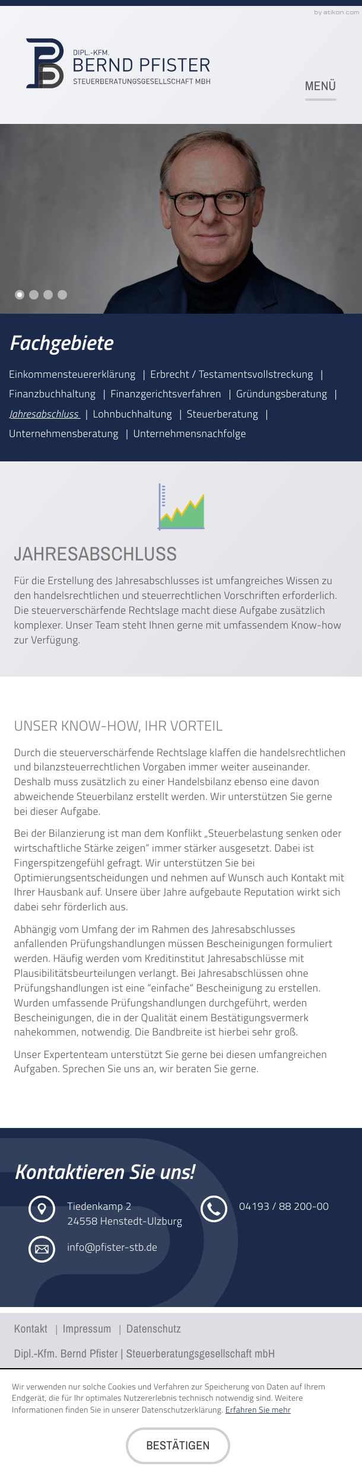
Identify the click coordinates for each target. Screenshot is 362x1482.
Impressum (87, 1329)
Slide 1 (19, 294)
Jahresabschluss (45, 414)
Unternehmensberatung (65, 433)
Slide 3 (48, 294)
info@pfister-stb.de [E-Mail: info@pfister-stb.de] (112, 1247)
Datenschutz (154, 1329)
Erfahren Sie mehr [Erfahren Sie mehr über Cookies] (258, 1410)
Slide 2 (34, 294)
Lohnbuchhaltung (133, 414)
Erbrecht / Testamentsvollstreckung (233, 374)
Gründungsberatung (283, 393)
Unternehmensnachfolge (190, 433)
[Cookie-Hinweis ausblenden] (178, 1445)
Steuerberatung (224, 414)
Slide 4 (62, 294)
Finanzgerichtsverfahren (167, 393)
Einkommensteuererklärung (73, 374)
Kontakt (32, 1329)
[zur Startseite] (118, 63)
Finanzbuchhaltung (53, 393)
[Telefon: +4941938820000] (284, 1206)
